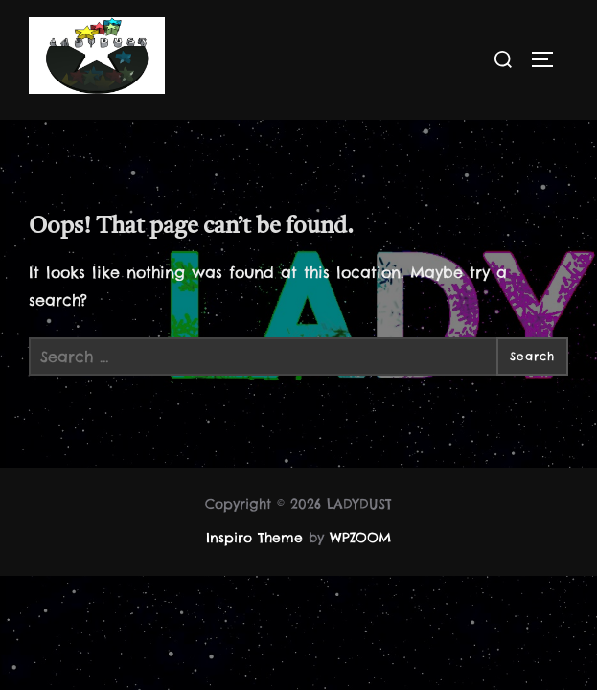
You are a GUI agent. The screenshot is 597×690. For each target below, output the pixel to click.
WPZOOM (361, 538)
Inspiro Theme (254, 538)
